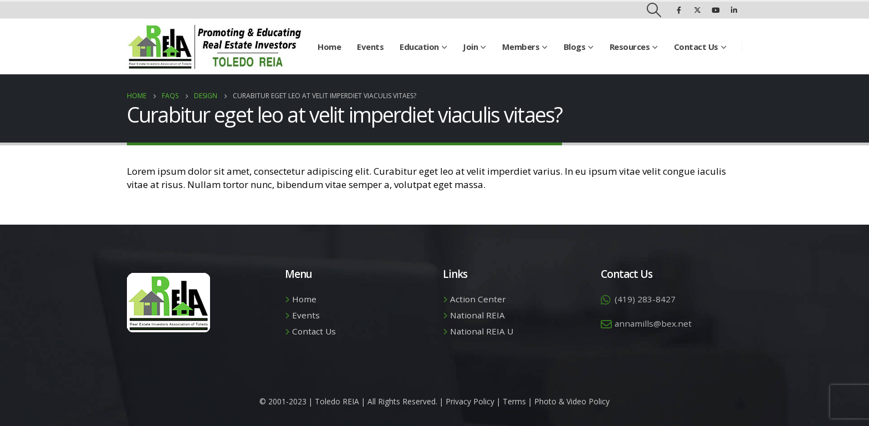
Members (521, 46)
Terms (514, 401)
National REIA (477, 315)
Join (470, 46)
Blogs (575, 46)
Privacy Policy (470, 401)
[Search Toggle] (654, 10)
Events (370, 46)
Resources (630, 46)
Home (329, 46)
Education (419, 46)
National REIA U (481, 331)
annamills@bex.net (653, 323)
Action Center (478, 299)
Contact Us (696, 46)
